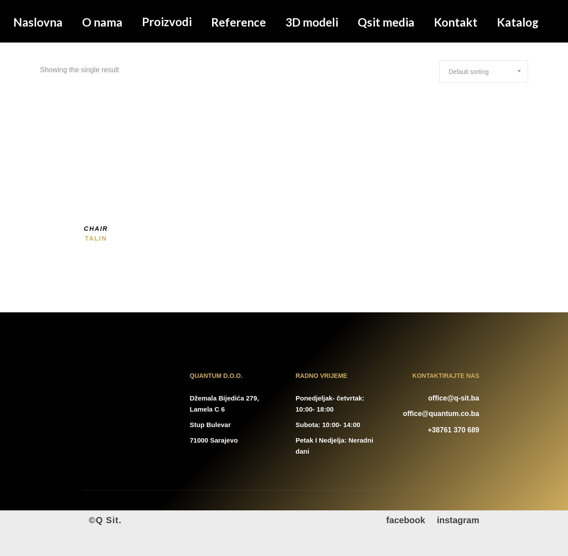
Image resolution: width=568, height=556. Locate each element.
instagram (458, 520)
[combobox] (483, 71)
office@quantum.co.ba (441, 413)
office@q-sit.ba (453, 398)
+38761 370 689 (453, 430)
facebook (405, 520)
